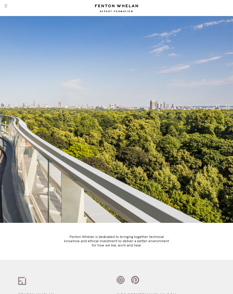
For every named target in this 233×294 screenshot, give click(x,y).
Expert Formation (116, 11)
